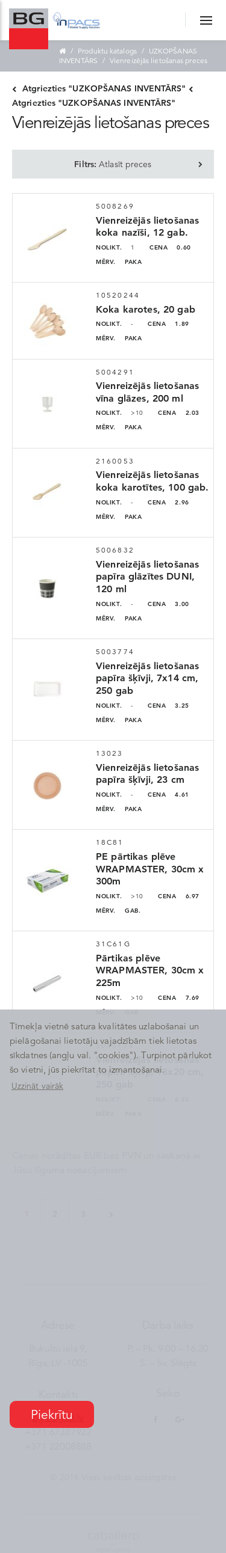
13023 (110, 753)
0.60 (170, 247)
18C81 (110, 842)
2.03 (178, 413)
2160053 (115, 460)
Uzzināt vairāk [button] (37, 1085)
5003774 (115, 651)
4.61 (168, 794)
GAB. (118, 910)
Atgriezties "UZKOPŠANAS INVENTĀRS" (99, 88)
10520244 (118, 294)
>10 (119, 413)
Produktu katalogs (107, 50)
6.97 (178, 896)
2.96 (168, 502)
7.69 (178, 998)
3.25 (168, 705)
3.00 (168, 604)
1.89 (168, 324)
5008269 (115, 205)
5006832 (115, 549)
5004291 (115, 371)
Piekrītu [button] (52, 1415)
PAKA (119, 262)
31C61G (113, 943)
